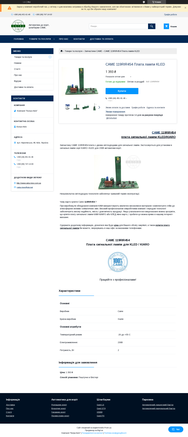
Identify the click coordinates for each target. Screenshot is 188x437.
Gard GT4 (101, 408)
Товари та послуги (40, 39)
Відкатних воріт (58, 408)
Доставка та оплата (101, 39)
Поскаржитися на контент (92, 433)
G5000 (99, 412)
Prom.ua (107, 428)
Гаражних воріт (58, 412)
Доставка (10, 405)
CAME (156, 132)
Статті (17, 69)
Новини (17, 63)
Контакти (79, 39)
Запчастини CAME (93, 51)
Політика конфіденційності (115, 433)
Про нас (63, 39)
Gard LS (100, 405)
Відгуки (17, 81)
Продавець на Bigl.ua (94, 430)
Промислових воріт (60, 416)
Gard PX (100, 416)
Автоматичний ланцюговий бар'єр (157, 405)
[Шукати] (151, 26)
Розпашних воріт (59, 405)
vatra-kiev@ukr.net (25, 187)
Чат (176, 429)
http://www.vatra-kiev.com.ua (29, 183)
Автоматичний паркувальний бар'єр (158, 408)
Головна (19, 39)
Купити (122, 91)
